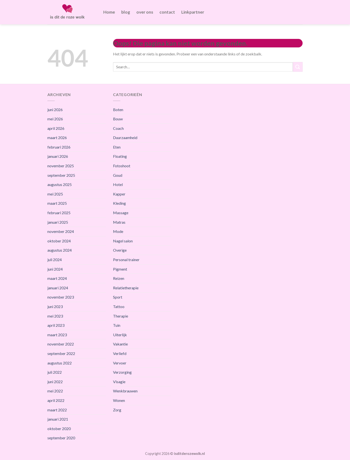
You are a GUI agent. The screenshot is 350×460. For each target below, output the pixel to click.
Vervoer (119, 363)
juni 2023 (55, 306)
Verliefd (119, 353)
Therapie (120, 316)
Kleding (119, 203)
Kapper (119, 194)
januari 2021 (57, 419)
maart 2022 (57, 409)
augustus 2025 (59, 184)
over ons (144, 12)
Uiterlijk (120, 334)
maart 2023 (57, 334)
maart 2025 (57, 203)
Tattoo (118, 306)
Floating (120, 156)
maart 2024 (57, 278)
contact (167, 12)
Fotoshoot (121, 165)
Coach (118, 128)
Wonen (119, 400)
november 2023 (60, 297)
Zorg (117, 409)
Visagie (119, 381)
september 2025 (61, 175)
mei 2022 (55, 391)
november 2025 (60, 165)
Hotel (118, 184)
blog (125, 12)
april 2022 (55, 400)
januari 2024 (57, 287)
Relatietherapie (126, 287)
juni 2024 (55, 269)
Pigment (120, 269)
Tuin (116, 325)
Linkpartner (192, 12)
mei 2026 (55, 118)
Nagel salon (123, 241)
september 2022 (61, 353)
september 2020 (61, 437)
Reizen (118, 278)
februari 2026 (58, 147)
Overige (120, 250)
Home (109, 12)
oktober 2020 (59, 428)
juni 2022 (55, 381)
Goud (117, 175)
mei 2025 (55, 194)
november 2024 (60, 231)
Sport (117, 297)
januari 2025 (57, 222)
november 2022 (60, 344)
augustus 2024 (59, 250)
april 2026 (55, 128)
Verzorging (122, 372)
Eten (117, 147)
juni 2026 (55, 109)
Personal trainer (126, 259)
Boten (118, 109)
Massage (120, 212)
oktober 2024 (59, 241)
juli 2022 (54, 372)
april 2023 (55, 325)
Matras (119, 222)
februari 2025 (58, 212)
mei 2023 (55, 316)
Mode (118, 231)
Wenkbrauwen (125, 391)
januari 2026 (57, 156)
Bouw (118, 118)
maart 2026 (57, 137)
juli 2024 (54, 259)
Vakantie (120, 344)
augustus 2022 (59, 363)
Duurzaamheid (125, 137)
